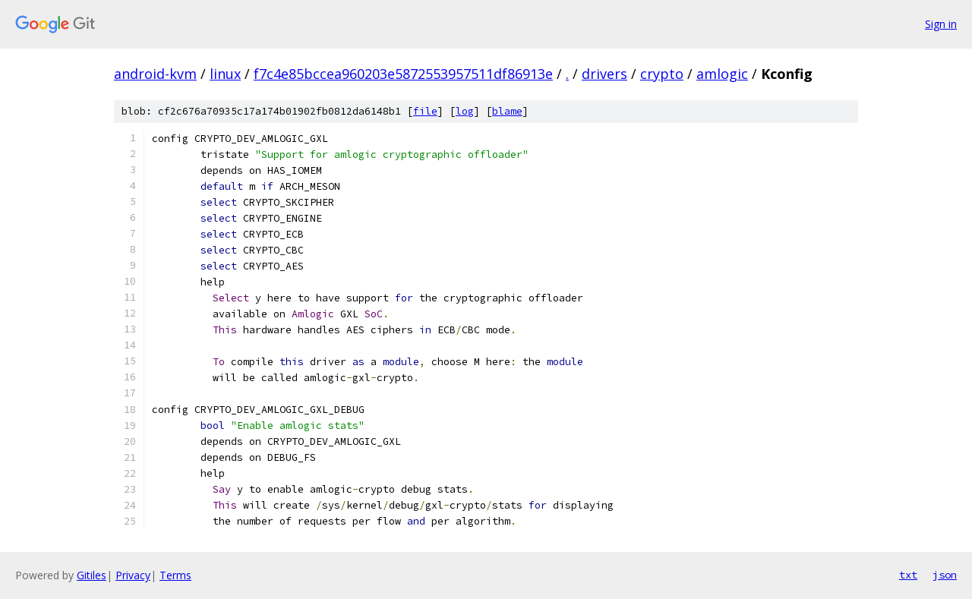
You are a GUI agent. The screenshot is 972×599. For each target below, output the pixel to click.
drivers (604, 74)
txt (908, 575)
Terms (175, 575)
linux (225, 74)
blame (507, 111)
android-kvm (155, 74)
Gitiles (91, 575)
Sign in (941, 24)
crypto (661, 74)
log (465, 111)
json (945, 575)
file (425, 111)
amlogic (722, 74)
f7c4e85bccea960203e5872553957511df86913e (403, 74)
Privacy (132, 575)
